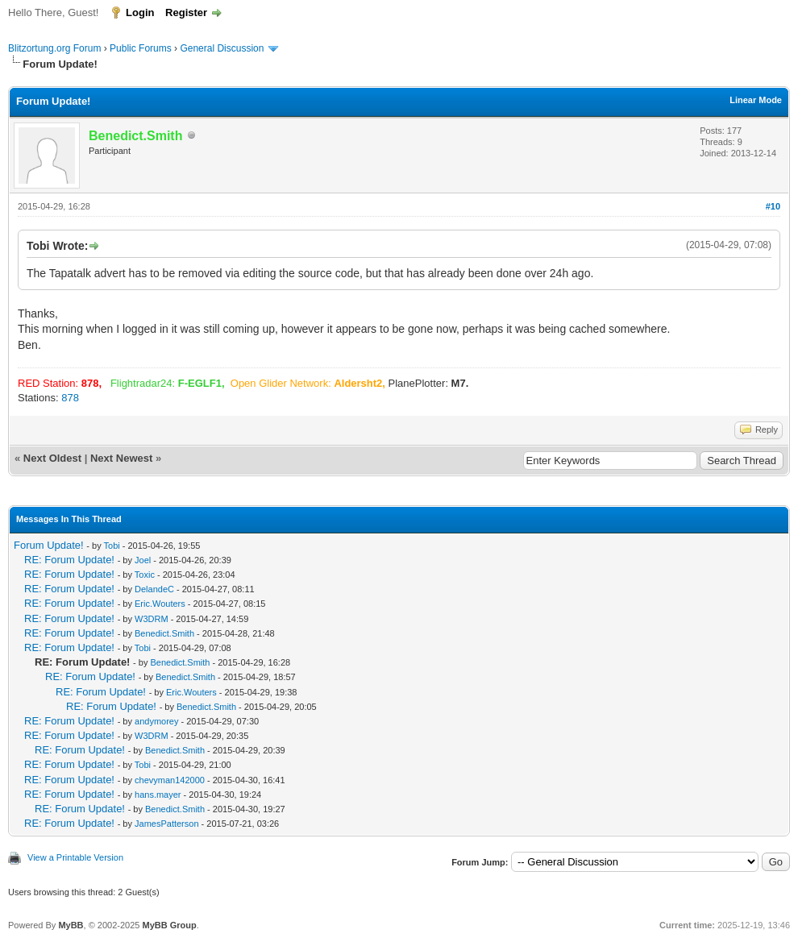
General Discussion (222, 48)
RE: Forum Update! (69, 560)
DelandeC (154, 589)
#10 (773, 206)
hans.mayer (158, 794)
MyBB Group (169, 925)
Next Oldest (52, 458)
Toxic (145, 574)
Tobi (112, 545)
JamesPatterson (166, 823)
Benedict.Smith (164, 633)
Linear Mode (755, 100)
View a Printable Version (75, 857)
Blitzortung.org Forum (54, 48)
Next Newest (121, 458)
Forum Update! (49, 545)
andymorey (156, 721)
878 (70, 398)
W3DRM (151, 619)
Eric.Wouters (160, 603)
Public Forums (141, 48)
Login (140, 12)
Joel (143, 560)
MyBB (70, 925)
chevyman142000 (170, 780)
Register (186, 12)
